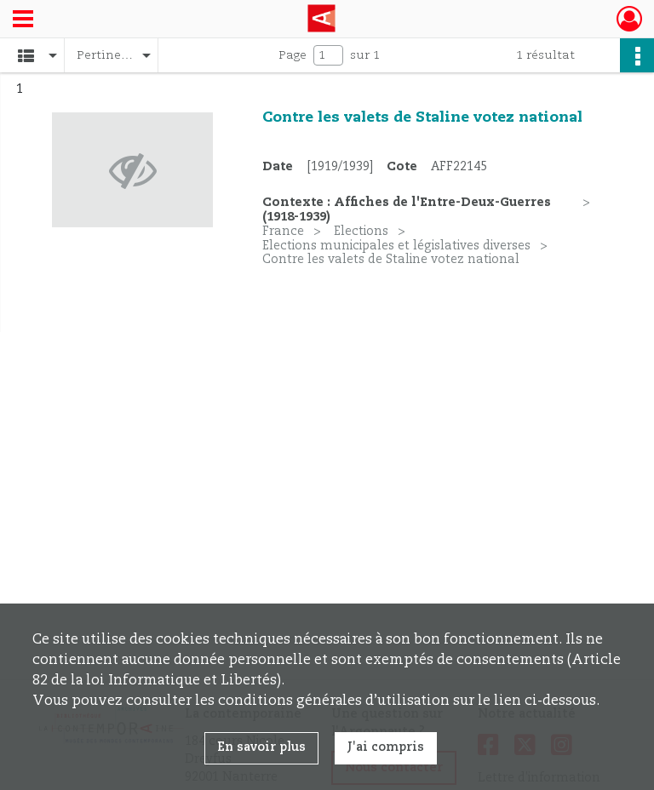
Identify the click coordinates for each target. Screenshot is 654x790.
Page (292, 55)
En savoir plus (261, 747)
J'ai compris (385, 747)
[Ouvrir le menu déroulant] (23, 20)
